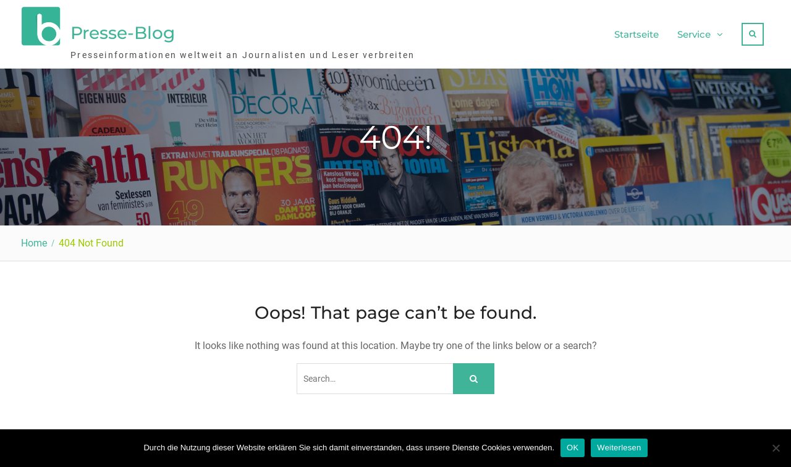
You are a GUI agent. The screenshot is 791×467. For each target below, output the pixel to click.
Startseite (636, 34)
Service (694, 34)
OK (572, 447)
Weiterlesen (619, 447)
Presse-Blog (122, 32)
